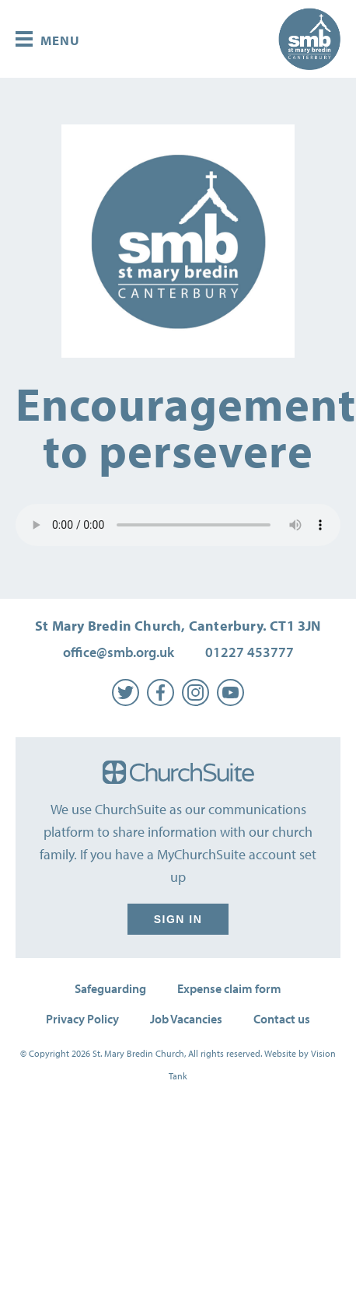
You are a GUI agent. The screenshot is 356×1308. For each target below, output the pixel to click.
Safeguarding (110, 988)
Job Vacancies (186, 1018)
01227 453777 (249, 652)
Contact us (281, 1018)
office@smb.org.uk (118, 652)
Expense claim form (229, 988)
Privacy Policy (82, 1018)
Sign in (178, 919)
